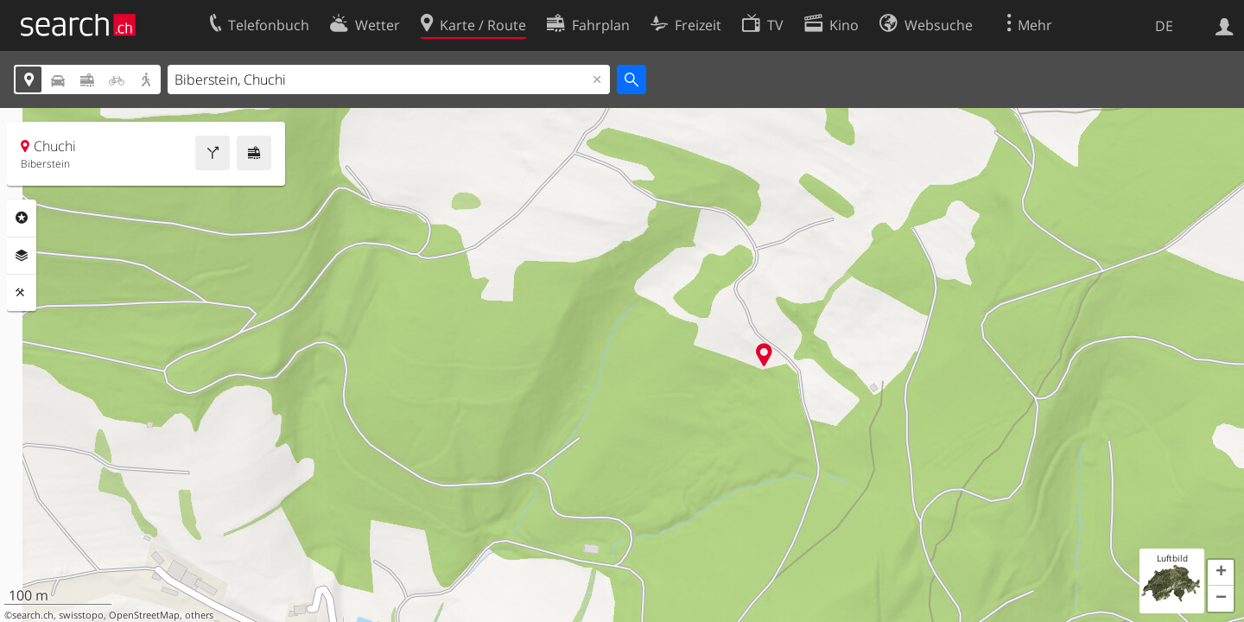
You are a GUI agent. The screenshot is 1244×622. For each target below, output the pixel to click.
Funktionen (21, 293)
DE (1164, 25)
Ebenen (21, 256)
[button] (1221, 573)
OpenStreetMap (144, 615)
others (199, 615)
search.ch (33, 615)
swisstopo (81, 615)
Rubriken (21, 218)
